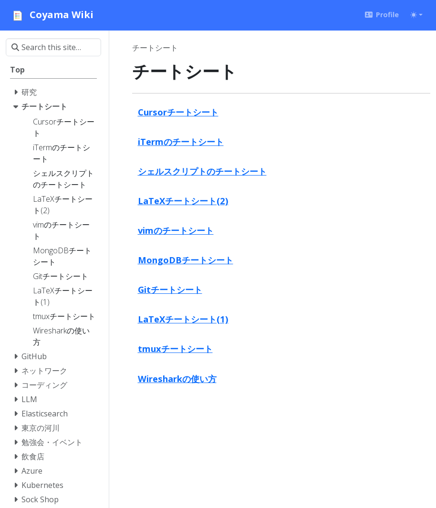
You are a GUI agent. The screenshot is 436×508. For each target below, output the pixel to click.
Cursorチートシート (178, 112)
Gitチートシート (170, 289)
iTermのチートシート (181, 141)
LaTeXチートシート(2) (183, 201)
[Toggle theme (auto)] (416, 15)
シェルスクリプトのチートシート (202, 171)
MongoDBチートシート (185, 260)
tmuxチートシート (175, 348)
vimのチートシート (176, 230)
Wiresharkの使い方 (177, 378)
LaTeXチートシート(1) (183, 319)
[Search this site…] (53, 47)
